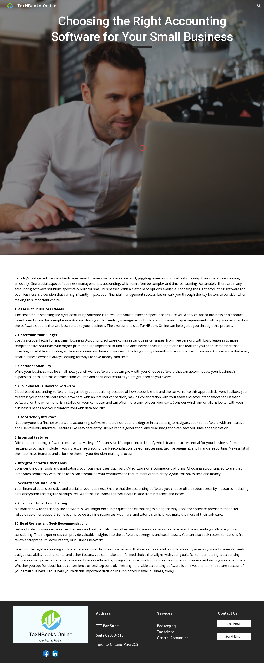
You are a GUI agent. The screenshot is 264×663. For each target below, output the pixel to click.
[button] (259, 6)
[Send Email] (234, 636)
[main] (142, 30)
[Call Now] (234, 623)
